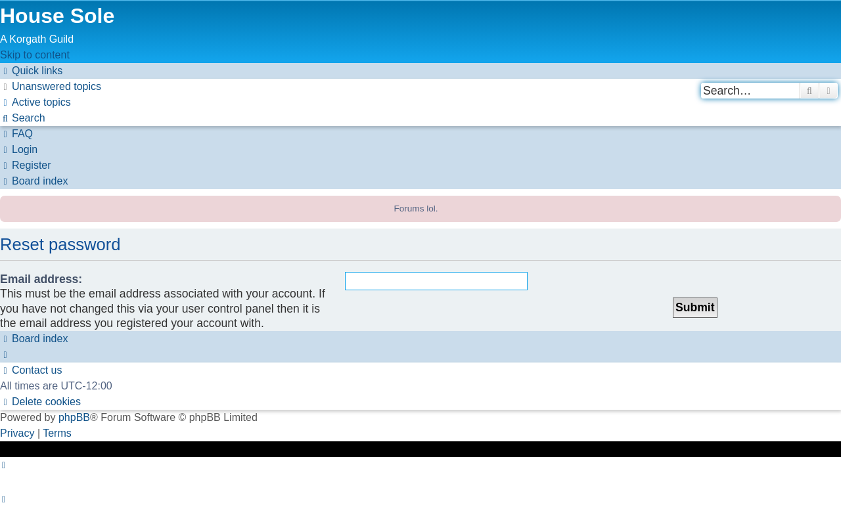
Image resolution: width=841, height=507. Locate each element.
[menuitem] (50, 86)
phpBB (74, 417)
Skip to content (35, 54)
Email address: (41, 279)
